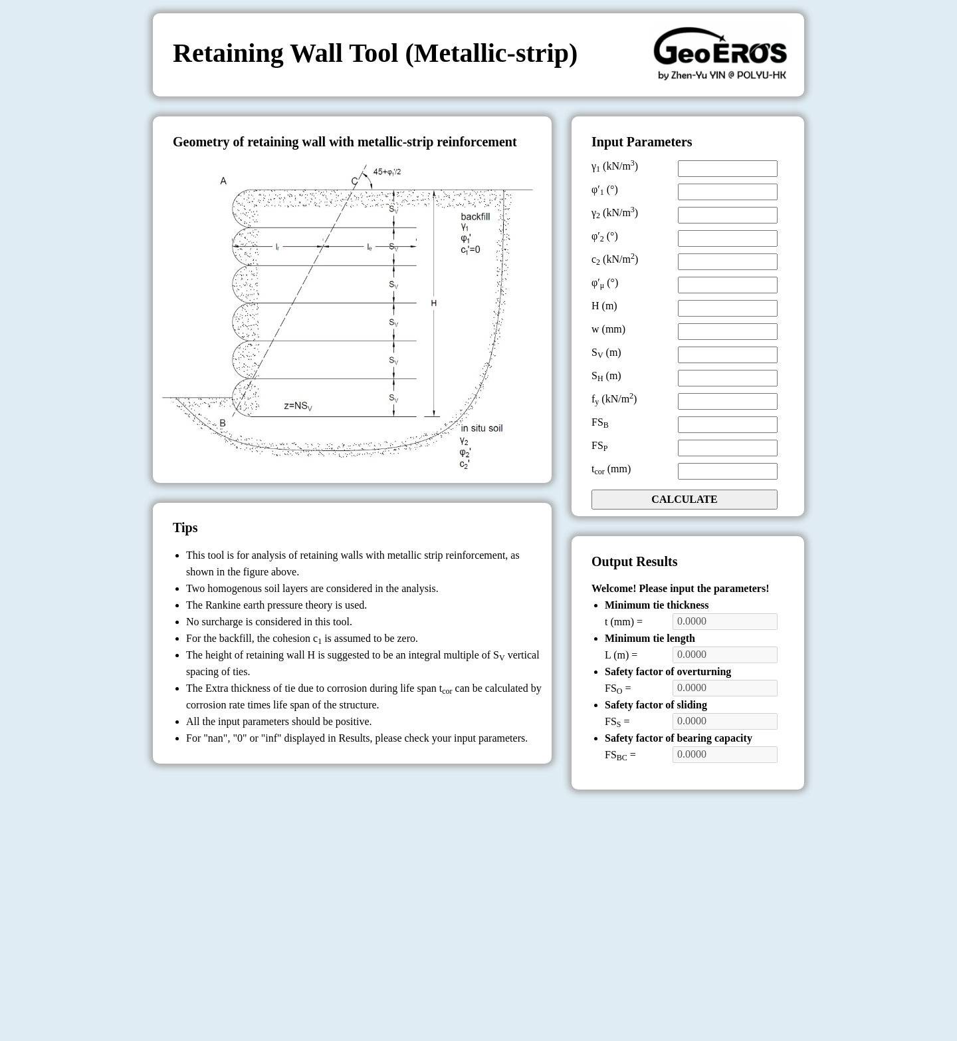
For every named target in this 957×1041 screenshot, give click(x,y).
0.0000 (725, 621)
